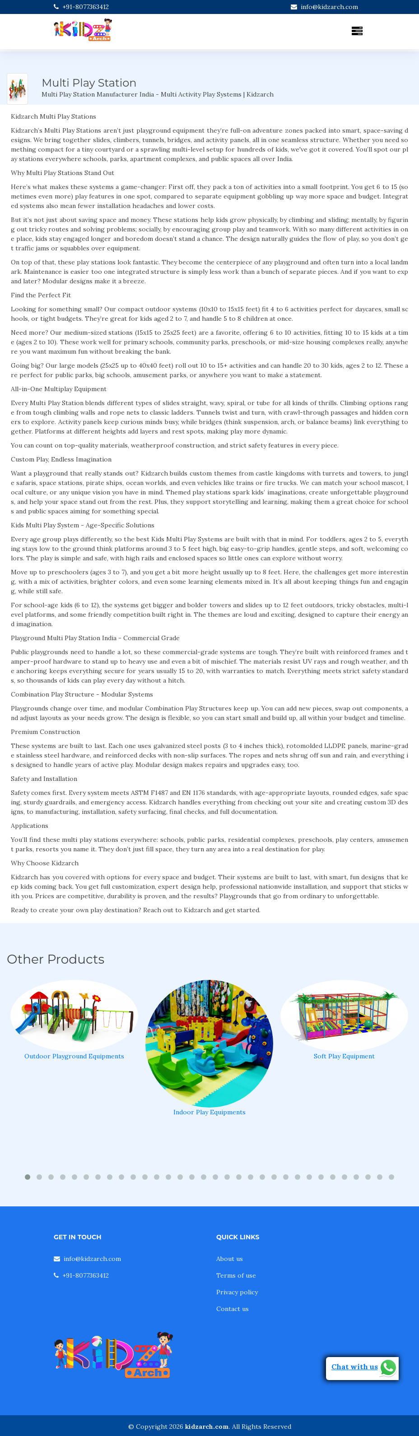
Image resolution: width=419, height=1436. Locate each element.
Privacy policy (237, 1292)
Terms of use (236, 1275)
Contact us (232, 1309)
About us (229, 1259)
